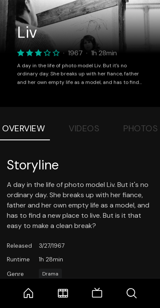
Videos (84, 128)
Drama (50, 273)
